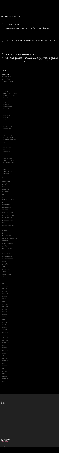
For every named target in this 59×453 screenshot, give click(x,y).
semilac (3, 259)
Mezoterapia (4, 214)
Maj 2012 (4, 368)
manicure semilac (6, 117)
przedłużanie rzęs (6, 153)
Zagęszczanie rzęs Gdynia (7, 276)
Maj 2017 (4, 281)
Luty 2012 (4, 373)
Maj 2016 (4, 298)
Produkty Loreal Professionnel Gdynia (9, 238)
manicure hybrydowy (7, 115)
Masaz (3, 210)
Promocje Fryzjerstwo (6, 245)
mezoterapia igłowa (7, 128)
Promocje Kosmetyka (6, 246)
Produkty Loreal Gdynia (7, 236)
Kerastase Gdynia (6, 97)
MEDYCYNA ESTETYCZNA (7, 212)
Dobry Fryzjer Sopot (6, 181)
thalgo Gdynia (6, 166)
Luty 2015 (4, 321)
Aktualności (3, 396)
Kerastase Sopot (5, 191)
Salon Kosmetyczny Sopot (7, 258)
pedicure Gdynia (13, 144)
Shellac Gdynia (6, 164)
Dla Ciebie (15, 13)
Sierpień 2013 (5, 345)
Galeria (2, 399)
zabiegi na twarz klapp (6, 274)
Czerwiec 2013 (5, 348)
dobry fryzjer (5, 91)
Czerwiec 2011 (5, 383)
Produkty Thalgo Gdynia (7, 241)
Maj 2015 (4, 316)
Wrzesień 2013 (5, 343)
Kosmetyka (38, 13)
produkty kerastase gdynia (7, 235)
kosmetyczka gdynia (7, 106)
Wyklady (4, 271)
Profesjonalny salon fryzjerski (8, 243)
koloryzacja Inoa (6, 102)
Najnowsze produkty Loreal (7, 220)
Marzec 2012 (4, 371)
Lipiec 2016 (4, 294)
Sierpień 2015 (4, 311)
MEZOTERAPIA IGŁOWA (7, 217)
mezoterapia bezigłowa (8, 126)
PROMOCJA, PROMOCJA (7, 78)
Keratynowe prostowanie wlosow (8, 192)
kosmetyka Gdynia (7, 108)
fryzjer (15, 93)
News (3, 222)
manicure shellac (6, 119)
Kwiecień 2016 (5, 299)
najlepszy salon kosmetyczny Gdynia (9, 142)
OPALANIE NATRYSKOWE (14, 24)
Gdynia (13, 95)
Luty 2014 (4, 335)
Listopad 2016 (5, 288)
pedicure (5, 144)
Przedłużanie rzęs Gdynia (7, 248)
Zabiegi (3, 272)
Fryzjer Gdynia (6, 95)
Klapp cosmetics (5, 196)
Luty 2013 (4, 353)
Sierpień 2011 (4, 381)
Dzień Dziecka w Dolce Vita (7, 76)
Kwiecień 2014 (5, 332)
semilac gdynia (5, 261)
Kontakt (55, 13)
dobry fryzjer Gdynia (7, 93)
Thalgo (13, 164)
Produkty (4, 233)
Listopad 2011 (5, 376)
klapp (14, 97)
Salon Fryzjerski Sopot (7, 158)
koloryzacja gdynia (7, 99)
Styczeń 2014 (5, 337)
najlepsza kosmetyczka (8, 130)
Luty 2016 (4, 303)
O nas (6, 13)
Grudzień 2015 (5, 306)
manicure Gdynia (6, 113)
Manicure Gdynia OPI (6, 201)
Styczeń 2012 (5, 374)
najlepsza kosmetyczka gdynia (9, 132)
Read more (7, 30)
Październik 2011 (5, 378)
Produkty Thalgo (5, 240)
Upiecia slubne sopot (6, 269)
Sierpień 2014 (5, 325)
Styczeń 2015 (4, 322)
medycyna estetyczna (7, 121)
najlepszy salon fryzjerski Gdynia (9, 139)
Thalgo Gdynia (5, 264)
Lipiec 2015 (4, 312)
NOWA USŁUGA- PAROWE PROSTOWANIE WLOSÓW (23, 55)
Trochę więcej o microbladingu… (8, 81)
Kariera (2, 401)
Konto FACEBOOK (5, 442)
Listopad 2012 (5, 358)
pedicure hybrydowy (7, 147)
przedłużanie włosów (6, 250)
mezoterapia (5, 124)
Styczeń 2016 (5, 304)
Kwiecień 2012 (5, 370)
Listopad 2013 (5, 340)
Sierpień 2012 (5, 363)
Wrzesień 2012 (5, 361)
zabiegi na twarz (6, 169)
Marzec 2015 (4, 319)
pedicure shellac (6, 149)
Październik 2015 (5, 308)
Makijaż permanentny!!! (7, 83)
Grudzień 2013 (5, 339)
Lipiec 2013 (4, 347)
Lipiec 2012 (4, 365)
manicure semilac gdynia (7, 207)
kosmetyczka (6, 104)
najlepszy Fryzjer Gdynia (8, 135)
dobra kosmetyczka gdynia (8, 88)
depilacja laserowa (5, 179)
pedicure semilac (5, 230)
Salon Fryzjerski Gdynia (8, 155)
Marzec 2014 (4, 334)
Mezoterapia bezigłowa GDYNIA (8, 215)
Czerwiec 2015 (5, 314)
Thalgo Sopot (5, 266)
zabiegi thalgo (6, 173)
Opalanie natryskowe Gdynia (8, 225)
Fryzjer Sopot (5, 184)
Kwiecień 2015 (5, 317)
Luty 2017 (4, 283)
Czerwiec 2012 (5, 366)
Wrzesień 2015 (5, 309)
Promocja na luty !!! (6, 79)
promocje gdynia (6, 151)
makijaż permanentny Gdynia (8, 199)
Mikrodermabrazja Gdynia (7, 218)
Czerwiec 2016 (5, 296)
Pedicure (4, 227)
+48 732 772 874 (4, 441)
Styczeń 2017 (5, 285)
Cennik (47, 13)
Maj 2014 (4, 330)
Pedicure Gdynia (5, 228)
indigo (3, 187)
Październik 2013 (5, 342)
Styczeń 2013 (5, 355)
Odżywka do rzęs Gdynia (7, 223)
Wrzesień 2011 (5, 379)
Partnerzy (3, 400)
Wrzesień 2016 (5, 291)
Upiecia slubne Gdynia (6, 267)
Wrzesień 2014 (5, 324)
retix (3, 251)
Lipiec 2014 (4, 327)
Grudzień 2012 (5, 357)
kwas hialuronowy (7, 110)
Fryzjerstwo (26, 13)
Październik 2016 (5, 290)
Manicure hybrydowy (6, 202)
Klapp (3, 194)
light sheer (4, 197)
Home (2, 395)
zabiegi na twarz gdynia (8, 171)
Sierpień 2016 (5, 293)
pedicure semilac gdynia (7, 232)
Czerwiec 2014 (5, 329)
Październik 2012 (5, 360)
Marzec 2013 (4, 352)
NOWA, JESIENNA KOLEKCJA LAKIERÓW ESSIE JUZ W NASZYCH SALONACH (31, 40)
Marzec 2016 (4, 301)
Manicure (15, 110)
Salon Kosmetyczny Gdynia (8, 160)
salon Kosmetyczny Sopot (8, 162)
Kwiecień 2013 (5, 350)
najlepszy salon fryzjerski (8, 137)
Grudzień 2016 (5, 286)
